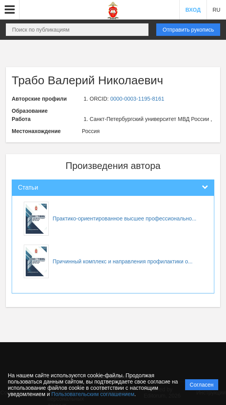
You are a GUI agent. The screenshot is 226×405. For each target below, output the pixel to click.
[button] (9, 10)
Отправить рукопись (188, 30)
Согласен (202, 385)
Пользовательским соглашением (92, 394)
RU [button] (216, 10)
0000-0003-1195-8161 (137, 99)
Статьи (28, 187)
